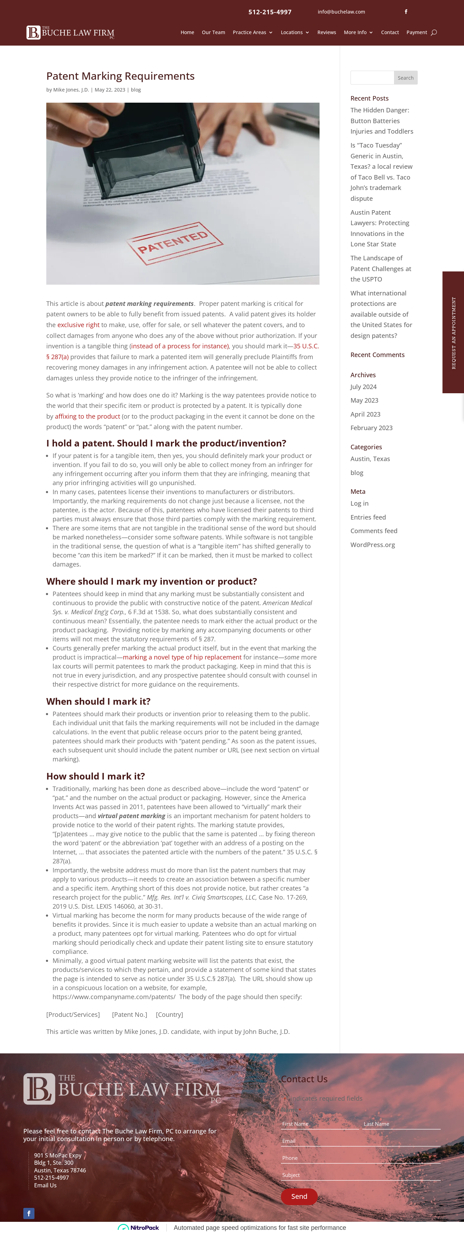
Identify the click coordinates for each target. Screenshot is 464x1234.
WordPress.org (373, 544)
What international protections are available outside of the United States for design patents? (381, 314)
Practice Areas (249, 32)
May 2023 (364, 400)
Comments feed (374, 531)
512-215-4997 (270, 12)
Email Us (45, 1185)
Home (187, 32)
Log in (360, 503)
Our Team (213, 32)
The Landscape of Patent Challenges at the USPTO (381, 268)
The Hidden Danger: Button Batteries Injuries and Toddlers (382, 120)
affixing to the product (87, 416)
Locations (292, 32)
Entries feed (368, 517)
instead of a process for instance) (180, 346)
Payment (417, 32)
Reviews (326, 32)
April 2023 (365, 414)
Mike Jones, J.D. (71, 89)
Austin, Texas (370, 458)
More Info (355, 32)
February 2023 (372, 428)
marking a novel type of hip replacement (182, 657)
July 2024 (364, 386)
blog (136, 89)
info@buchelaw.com (341, 11)
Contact (390, 32)
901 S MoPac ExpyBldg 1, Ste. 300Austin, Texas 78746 (60, 1163)
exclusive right (78, 325)
